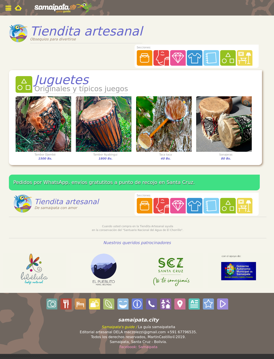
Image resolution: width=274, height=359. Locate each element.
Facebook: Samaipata (138, 347)
